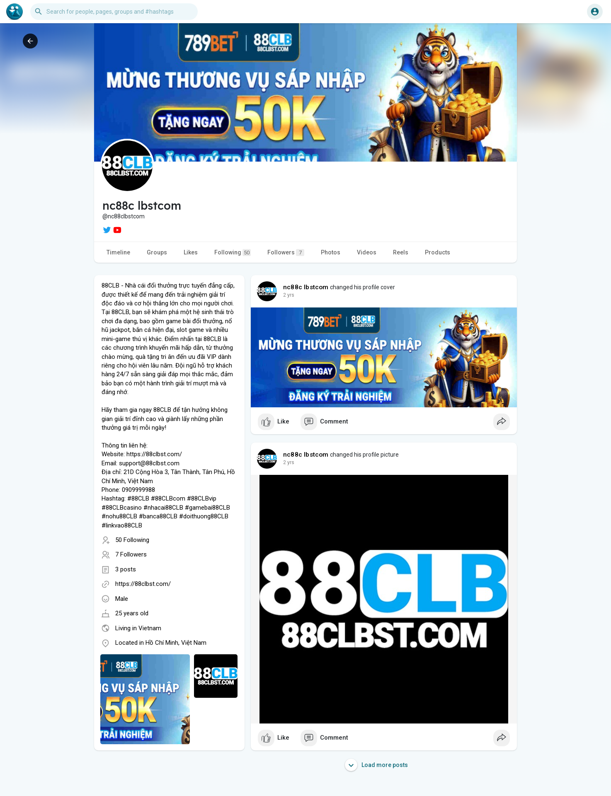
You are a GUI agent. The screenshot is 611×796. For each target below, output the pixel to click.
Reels (400, 252)
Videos (366, 252)
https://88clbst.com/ (143, 584)
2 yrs (288, 295)
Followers (285, 252)
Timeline (118, 252)
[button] (114, 11)
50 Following (132, 540)
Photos (330, 252)
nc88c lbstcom (306, 287)
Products (437, 252)
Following (232, 252)
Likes (191, 252)
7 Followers (131, 554)
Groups (157, 252)
